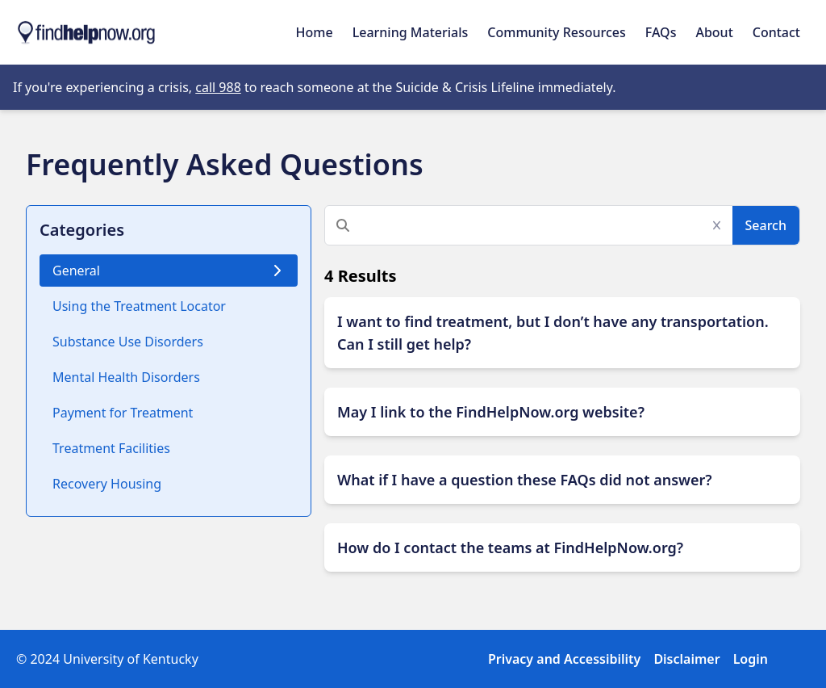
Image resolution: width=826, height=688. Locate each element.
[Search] (531, 225)
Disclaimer (686, 659)
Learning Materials (411, 32)
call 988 (218, 87)
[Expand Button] (562, 332)
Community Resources (556, 32)
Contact (776, 32)
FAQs (661, 32)
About (713, 32)
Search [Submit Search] (765, 225)
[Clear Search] (721, 225)
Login (750, 659)
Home (314, 32)
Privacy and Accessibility (564, 659)
